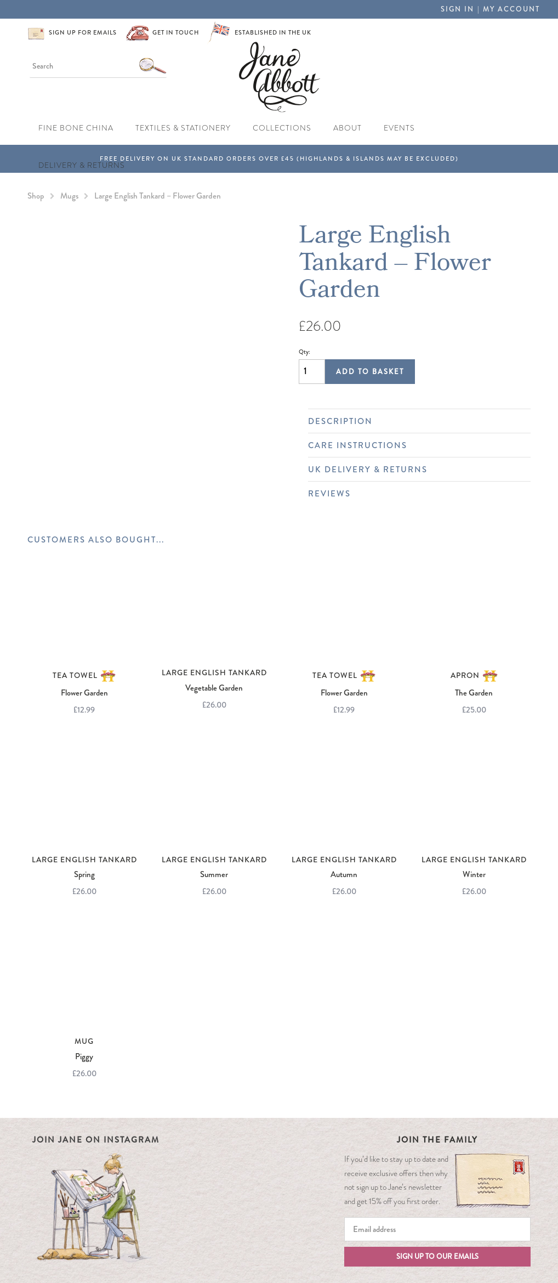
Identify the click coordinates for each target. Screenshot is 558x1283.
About (347, 128)
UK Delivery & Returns (414, 470)
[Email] (437, 1229)
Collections (282, 128)
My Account (511, 9)
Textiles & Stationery (183, 128)
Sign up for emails (83, 32)
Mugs (69, 196)
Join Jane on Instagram (96, 1140)
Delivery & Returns (81, 165)
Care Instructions (414, 445)
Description (414, 421)
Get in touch (175, 32)
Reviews (414, 494)
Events (399, 128)
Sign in (457, 9)
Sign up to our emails (437, 1256)
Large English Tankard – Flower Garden (157, 196)
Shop (35, 196)
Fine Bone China (75, 128)
